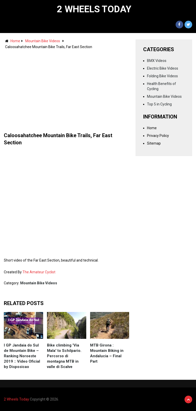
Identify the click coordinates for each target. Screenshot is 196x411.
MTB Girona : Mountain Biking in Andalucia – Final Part (107, 353)
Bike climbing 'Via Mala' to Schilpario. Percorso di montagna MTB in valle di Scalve (64, 356)
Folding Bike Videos (162, 76)
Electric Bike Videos (162, 68)
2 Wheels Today (94, 9)
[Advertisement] (66, 88)
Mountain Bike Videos (42, 41)
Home (15, 41)
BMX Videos (156, 61)
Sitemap (154, 143)
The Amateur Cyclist (38, 272)
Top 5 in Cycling (159, 104)
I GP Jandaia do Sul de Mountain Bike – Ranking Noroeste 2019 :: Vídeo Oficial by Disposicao (22, 356)
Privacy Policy (158, 136)
